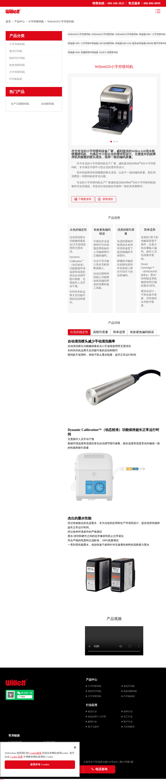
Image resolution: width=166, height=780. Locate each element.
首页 (8, 21)
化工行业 (128, 716)
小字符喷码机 (36, 21)
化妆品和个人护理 (97, 716)
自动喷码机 (47, 103)
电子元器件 (93, 726)
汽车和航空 (129, 726)
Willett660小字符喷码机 (125, 34)
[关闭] (75, 749)
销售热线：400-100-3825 (108, 3)
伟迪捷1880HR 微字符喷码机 (149, 43)
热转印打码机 (17, 58)
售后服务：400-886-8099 (144, 3)
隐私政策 (50, 742)
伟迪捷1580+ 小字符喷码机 (78, 43)
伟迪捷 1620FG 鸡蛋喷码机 (102, 52)
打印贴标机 (15, 79)
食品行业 (92, 711)
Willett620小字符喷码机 (78, 34)
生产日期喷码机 (20, 103)
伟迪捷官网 (16, 742)
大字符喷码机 (17, 72)
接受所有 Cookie (39, 766)
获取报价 (105, 199)
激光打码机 (15, 51)
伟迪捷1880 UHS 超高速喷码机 (125, 43)
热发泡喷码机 (17, 65)
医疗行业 (128, 721)
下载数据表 (82, 199)
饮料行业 (128, 711)
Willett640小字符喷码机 (102, 34)
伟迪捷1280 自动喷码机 (102, 43)
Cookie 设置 (16, 758)
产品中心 (19, 21)
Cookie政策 (36, 754)
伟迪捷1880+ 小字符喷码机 (149, 34)
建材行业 (92, 721)
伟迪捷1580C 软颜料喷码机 (78, 52)
